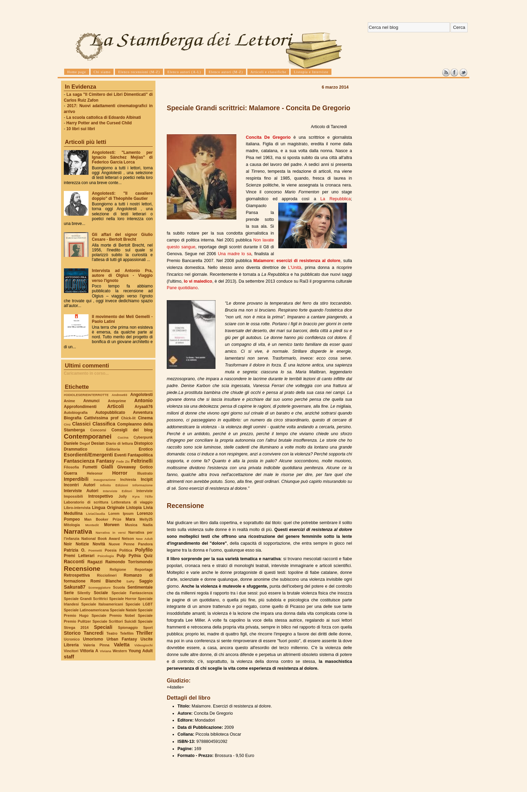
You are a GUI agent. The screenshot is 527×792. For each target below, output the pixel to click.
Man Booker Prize (102, 519)
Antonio (143, 400)
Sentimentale (140, 587)
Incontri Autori (79, 485)
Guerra (70, 473)
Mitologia (72, 525)
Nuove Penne (121, 544)
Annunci (91, 400)
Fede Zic (123, 461)
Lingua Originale (108, 507)
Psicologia (105, 556)
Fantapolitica (140, 455)
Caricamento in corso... (86, 373)
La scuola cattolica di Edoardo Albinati (103, 117)
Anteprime (117, 401)
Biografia (72, 418)
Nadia (148, 525)
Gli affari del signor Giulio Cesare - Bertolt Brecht (122, 237)
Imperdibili (76, 479)
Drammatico (75, 449)
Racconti (74, 561)
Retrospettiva (77, 575)
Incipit (147, 479)
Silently (83, 593)
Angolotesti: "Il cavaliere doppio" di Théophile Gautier (122, 196)
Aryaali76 (143, 406)
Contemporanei (88, 436)
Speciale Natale (123, 610)
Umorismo (93, 639)
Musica (131, 525)
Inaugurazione (105, 480)
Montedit (91, 525)
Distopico (143, 443)
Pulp (121, 555)
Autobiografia (75, 412)
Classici (81, 424)
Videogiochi (143, 645)
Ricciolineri (106, 575)
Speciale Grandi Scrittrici (86, 599)
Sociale (101, 592)
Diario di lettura (119, 443)
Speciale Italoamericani (102, 604)
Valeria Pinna (96, 645)
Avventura (143, 412)
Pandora (145, 544)
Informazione (142, 485)
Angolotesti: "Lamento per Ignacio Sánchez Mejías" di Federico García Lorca (122, 157)
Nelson (128, 538)
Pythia (135, 555)
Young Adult (140, 650)
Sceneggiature (99, 587)
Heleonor (95, 473)
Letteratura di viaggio (132, 502)
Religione (118, 569)
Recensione (82, 568)
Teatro (111, 633)
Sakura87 (74, 587)
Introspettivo (101, 496)
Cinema (145, 418)
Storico (72, 633)
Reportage (143, 569)
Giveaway (126, 467)
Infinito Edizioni (114, 485)
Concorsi (98, 430)
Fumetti (90, 467)
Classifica (104, 424)
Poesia (110, 550)
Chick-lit (128, 418)
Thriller (144, 633)
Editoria (113, 449)
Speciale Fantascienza (132, 593)
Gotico (146, 467)
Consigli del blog (132, 430)
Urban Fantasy (121, 639)
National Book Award (100, 538)
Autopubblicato (110, 412)
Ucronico (72, 639)
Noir (68, 544)
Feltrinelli (142, 461)
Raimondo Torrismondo (129, 561)
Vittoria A (89, 650)
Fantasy (105, 461)
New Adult (144, 539)
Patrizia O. (74, 550)
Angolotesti (141, 394)
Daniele (71, 443)
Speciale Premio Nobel (113, 615)
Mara (130, 519)
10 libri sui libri (80, 128)
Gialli (107, 466)
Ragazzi (95, 561)
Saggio (146, 581)
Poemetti (95, 550)
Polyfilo (144, 550)
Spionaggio (128, 627)
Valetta (122, 644)
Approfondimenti (80, 406)
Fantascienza (79, 461)
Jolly (122, 496)
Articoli (115, 406)
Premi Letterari (79, 555)
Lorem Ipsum (121, 513)
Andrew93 (119, 395)
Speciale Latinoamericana (86, 610)
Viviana (105, 651)
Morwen (111, 524)
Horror (119, 473)
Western (120, 651)
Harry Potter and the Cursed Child (99, 123)
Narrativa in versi (111, 532)
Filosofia (71, 467)
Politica (125, 550)
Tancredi (94, 633)
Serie (69, 592)
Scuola (119, 587)
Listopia (134, 507)
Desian (98, 443)
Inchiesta (128, 479)
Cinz (67, 424)
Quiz (148, 555)
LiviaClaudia (95, 514)
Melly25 (146, 519)
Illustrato (145, 473)
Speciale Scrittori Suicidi (114, 621)
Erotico (146, 449)
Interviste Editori (117, 491)
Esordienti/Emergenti (88, 454)
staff (69, 656)
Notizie (82, 544)
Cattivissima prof (101, 418)
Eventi (120, 455)
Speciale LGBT (139, 604)
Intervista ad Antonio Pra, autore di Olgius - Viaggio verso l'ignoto (122, 275)
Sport (148, 627)
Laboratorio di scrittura (86, 502)
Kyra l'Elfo (142, 496)
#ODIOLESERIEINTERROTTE (86, 395)
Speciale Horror (123, 599)
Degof (85, 443)
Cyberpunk (143, 437)
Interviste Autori (81, 490)
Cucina (123, 437)
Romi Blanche (106, 581)
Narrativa (78, 531)
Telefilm (126, 633)
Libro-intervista (77, 508)
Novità (99, 544)
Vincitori (71, 651)
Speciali (103, 627)
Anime (69, 401)
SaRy (130, 581)
